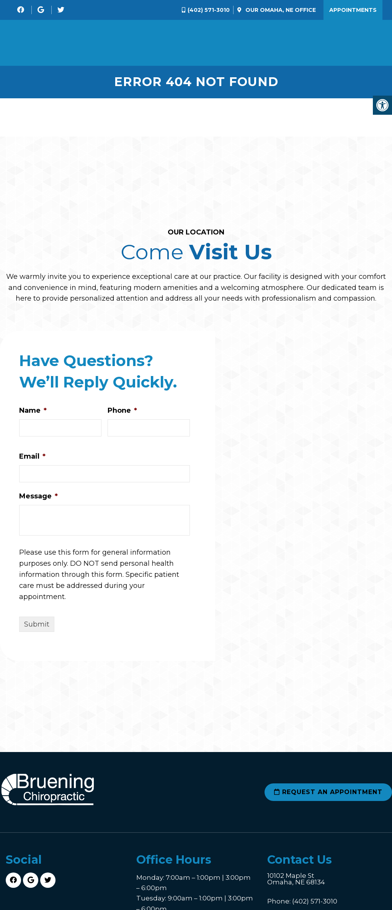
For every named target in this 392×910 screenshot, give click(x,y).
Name (33, 410)
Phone (122, 410)
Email (32, 456)
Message (38, 496)
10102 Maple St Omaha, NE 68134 (296, 879)
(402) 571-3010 (209, 10)
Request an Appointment (328, 792)
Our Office (280, 10)
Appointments (353, 10)
